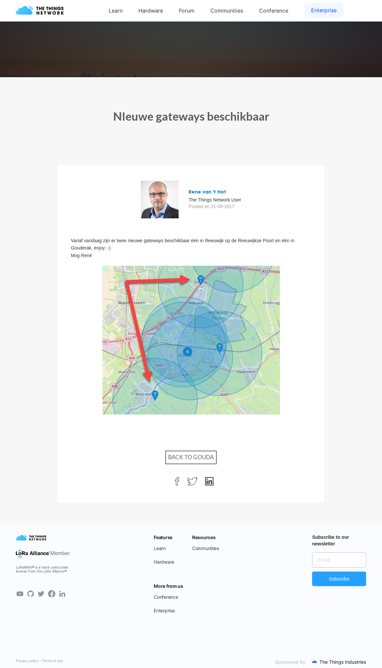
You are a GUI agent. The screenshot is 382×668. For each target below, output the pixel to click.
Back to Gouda (191, 457)
